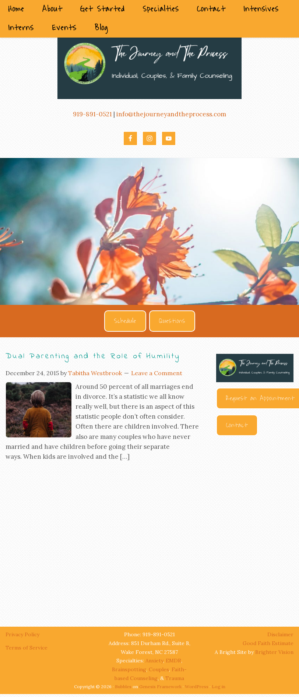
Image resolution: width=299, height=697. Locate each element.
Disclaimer (280, 634)
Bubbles (123, 686)
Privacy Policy (23, 634)
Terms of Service (27, 647)
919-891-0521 (92, 114)
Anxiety (154, 660)
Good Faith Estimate (268, 643)
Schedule (125, 321)
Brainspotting (129, 669)
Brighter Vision (274, 652)
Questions (172, 321)
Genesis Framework (160, 686)
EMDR (173, 660)
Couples (159, 669)
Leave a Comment (156, 373)
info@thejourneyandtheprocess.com (171, 114)
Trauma (174, 678)
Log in (218, 686)
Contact (237, 425)
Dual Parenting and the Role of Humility (93, 356)
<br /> (254, 524)
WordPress (196, 686)
